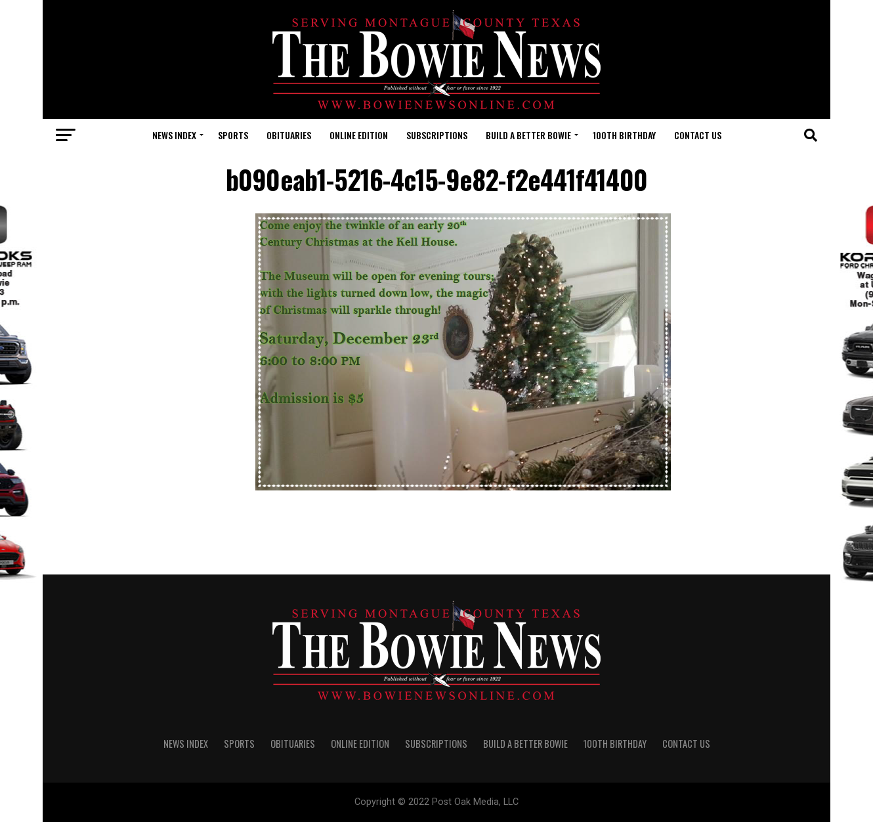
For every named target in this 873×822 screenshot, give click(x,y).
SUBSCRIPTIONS (436, 135)
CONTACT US (697, 135)
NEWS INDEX (174, 135)
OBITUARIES (288, 135)
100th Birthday (624, 135)
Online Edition (359, 135)
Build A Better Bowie (528, 135)
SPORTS (233, 135)
